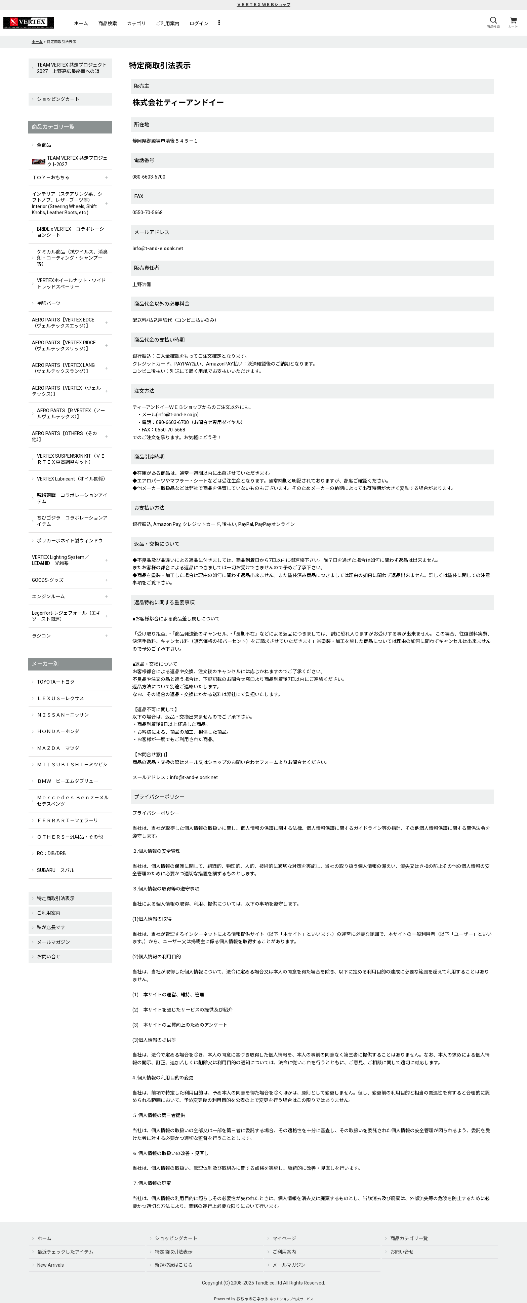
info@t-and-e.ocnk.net (157, 248)
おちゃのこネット (252, 1299)
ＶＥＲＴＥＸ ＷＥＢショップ (263, 4)
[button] (493, 23)
